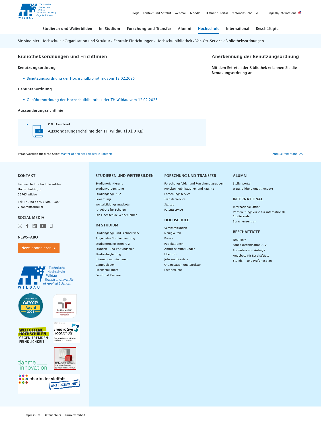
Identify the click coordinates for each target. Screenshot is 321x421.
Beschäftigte (267, 29)
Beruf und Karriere (108, 275)
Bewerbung (103, 199)
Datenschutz (52, 415)
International (237, 29)
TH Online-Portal (146, 11)
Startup (169, 204)
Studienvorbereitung (110, 188)
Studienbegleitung (108, 254)
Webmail (111, 11)
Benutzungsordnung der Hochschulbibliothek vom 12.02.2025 (81, 78)
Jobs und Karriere (176, 259)
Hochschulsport (107, 270)
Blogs (65, 11)
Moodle (125, 11)
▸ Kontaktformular (30, 207)
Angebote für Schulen (111, 209)
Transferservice (174, 199)
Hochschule (208, 29)
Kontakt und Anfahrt (87, 11)
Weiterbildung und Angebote (253, 188)
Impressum (32, 415)
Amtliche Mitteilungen (179, 249)
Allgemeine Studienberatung (115, 238)
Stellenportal (242, 183)
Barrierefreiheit (75, 415)
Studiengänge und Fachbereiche (118, 233)
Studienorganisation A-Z (113, 244)
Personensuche (171, 11)
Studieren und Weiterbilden (67, 29)
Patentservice (173, 209)
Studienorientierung (109, 183)
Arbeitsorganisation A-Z (250, 245)
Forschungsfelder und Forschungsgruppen (194, 183)
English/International (214, 11)
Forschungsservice (177, 194)
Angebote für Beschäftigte (251, 255)
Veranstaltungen (175, 228)
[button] (67, 28)
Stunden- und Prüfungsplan (115, 249)
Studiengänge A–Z (108, 194)
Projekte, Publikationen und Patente (189, 188)
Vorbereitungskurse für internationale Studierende (259, 214)
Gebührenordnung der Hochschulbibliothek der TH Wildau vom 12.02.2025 (92, 100)
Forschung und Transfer (149, 29)
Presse (168, 238)
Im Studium (109, 29)
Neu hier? (239, 239)
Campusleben (105, 264)
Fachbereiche (173, 270)
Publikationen (173, 244)
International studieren (112, 259)
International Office (246, 207)
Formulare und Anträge (249, 250)
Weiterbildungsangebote (113, 204)
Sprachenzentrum (245, 221)
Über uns (170, 254)
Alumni (184, 29)
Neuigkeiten (172, 233)
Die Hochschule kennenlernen (116, 215)
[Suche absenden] (296, 11)
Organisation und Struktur (182, 264)
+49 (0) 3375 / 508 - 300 (42, 202)
